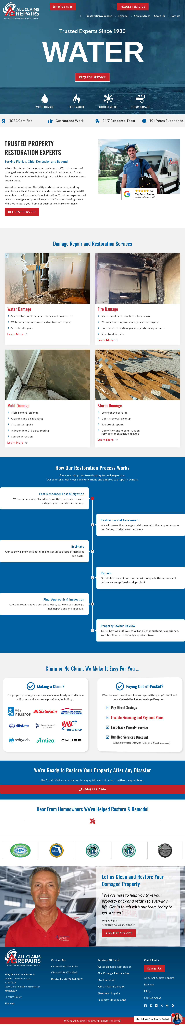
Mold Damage (18, 405)
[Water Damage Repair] (44, 102)
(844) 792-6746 (62, 6)
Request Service (133, 6)
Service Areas (152, 997)
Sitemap (10, 1003)
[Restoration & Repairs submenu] (115, 16)
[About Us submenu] (168, 16)
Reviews (149, 984)
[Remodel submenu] (131, 16)
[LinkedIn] (156, 1005)
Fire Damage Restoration (113, 973)
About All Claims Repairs (159, 977)
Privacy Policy (13, 996)
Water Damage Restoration (115, 966)
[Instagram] (151, 1005)
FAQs (147, 991)
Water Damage (19, 309)
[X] (161, 1005)
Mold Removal (106, 980)
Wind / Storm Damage (111, 986)
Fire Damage (108, 309)
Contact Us (154, 968)
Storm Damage (110, 405)
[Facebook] (145, 1005)
